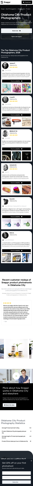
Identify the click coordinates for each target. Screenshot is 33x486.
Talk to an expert (16, 36)
